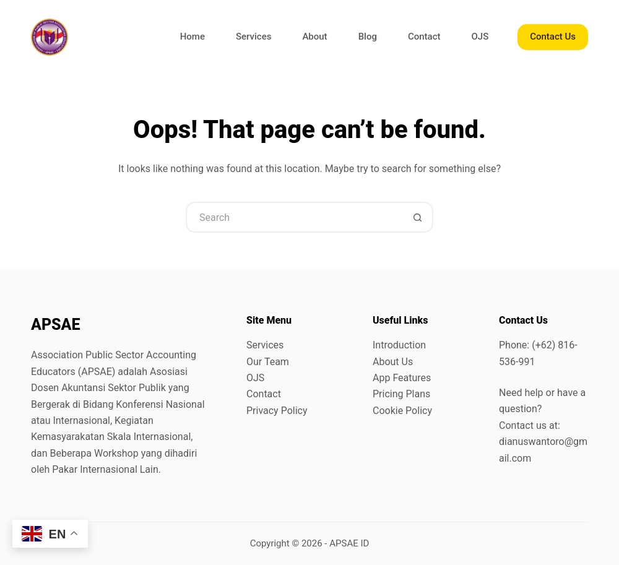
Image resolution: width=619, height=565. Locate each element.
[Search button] (417, 217)
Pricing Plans (401, 394)
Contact (424, 36)
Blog (367, 36)
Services (253, 36)
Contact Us (553, 36)
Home (192, 36)
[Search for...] (294, 217)
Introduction (399, 345)
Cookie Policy (402, 410)
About (314, 36)
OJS (480, 36)
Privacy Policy (277, 410)
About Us (393, 362)
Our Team (267, 362)
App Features (402, 378)
